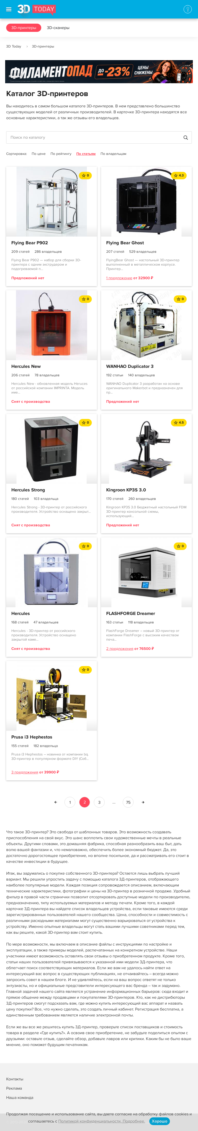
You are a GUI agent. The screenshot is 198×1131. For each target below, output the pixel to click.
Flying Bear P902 (29, 243)
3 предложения (24, 772)
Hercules (20, 613)
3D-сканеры (58, 27)
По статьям (86, 154)
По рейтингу (61, 154)
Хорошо (159, 1121)
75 (128, 802)
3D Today (13, 46)
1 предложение (119, 278)
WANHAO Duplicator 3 (130, 366)
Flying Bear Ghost (125, 243)
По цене (39, 154)
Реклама (15, 76)
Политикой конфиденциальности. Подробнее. (101, 1121)
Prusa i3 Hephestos (31, 737)
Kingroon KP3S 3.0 (126, 490)
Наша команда (19, 1097)
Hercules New (26, 366)
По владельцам (113, 154)
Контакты (14, 1079)
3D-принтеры (23, 27)
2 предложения (119, 648)
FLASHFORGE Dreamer (130, 613)
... (114, 802)
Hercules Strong (28, 490)
